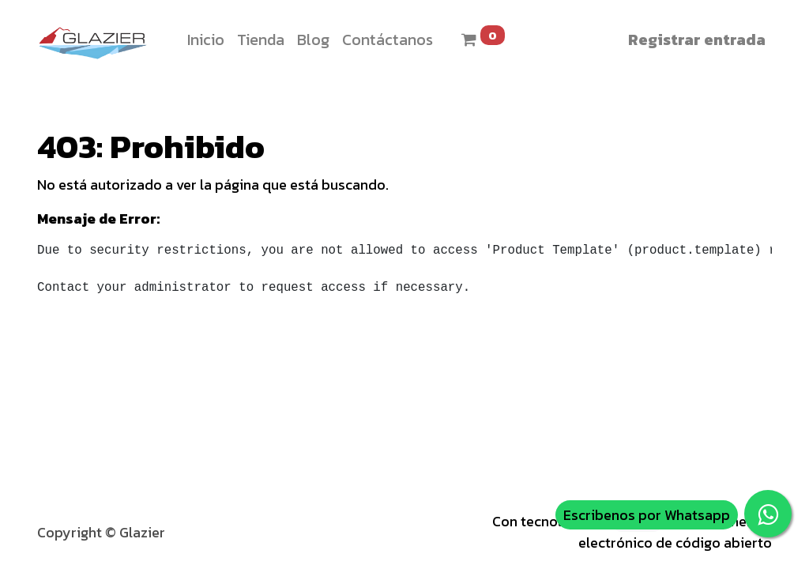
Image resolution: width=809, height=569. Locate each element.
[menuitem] (206, 39)
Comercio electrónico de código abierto (675, 532)
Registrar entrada (697, 39)
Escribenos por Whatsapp (646, 515)
